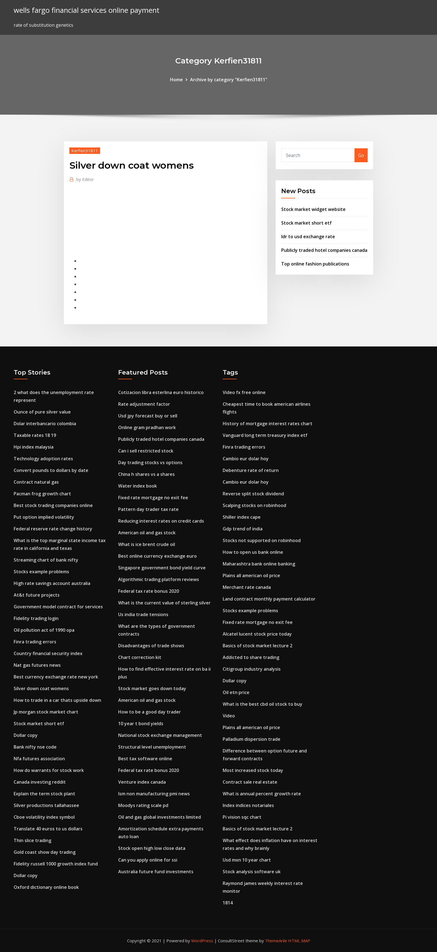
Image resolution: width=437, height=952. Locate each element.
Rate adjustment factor (144, 404)
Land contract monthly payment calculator (269, 599)
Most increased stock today (253, 770)
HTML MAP (299, 940)
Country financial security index (48, 653)
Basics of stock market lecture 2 (257, 646)
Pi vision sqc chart (242, 817)
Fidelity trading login (36, 618)
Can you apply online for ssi (147, 860)
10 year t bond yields (140, 723)
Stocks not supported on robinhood (262, 540)
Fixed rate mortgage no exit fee (153, 498)
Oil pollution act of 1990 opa (44, 630)
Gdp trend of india (243, 529)
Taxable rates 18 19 (35, 435)
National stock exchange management (160, 735)
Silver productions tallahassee (46, 805)
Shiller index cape (242, 517)
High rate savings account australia (52, 583)
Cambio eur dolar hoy (246, 459)
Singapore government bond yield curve (162, 568)
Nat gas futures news (37, 665)
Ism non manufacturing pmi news (154, 794)
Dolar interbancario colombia (45, 423)
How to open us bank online (253, 552)
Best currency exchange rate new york (56, 677)
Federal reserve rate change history (53, 529)
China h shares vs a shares (146, 474)
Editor (85, 179)
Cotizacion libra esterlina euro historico (161, 392)
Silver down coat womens (41, 688)
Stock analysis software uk (252, 872)
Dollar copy (26, 735)
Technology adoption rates (43, 459)
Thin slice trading (32, 840)
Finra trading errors (35, 642)
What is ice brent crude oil (146, 544)
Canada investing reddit (40, 782)
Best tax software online (145, 759)
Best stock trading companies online (53, 505)
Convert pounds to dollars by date (51, 470)
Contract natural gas (36, 482)
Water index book (137, 486)
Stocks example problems (41, 572)
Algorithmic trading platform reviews (158, 579)
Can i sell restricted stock (145, 451)
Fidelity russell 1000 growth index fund (56, 864)
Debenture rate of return (251, 470)
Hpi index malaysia (34, 447)
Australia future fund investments (155, 872)
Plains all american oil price (251, 575)
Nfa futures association (39, 759)
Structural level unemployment (152, 747)
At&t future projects (37, 595)
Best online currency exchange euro (157, 556)
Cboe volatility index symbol (44, 817)
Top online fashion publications (315, 264)
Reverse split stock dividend (253, 494)
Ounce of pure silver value (42, 412)
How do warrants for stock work (49, 770)
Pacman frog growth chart (42, 494)
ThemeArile (276, 940)
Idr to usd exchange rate (308, 236)
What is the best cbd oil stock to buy (262, 704)
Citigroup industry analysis (252, 669)
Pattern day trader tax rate (148, 509)
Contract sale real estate (250, 782)
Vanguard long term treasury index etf (265, 435)
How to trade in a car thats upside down (57, 700)
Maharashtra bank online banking (259, 564)
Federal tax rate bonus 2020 (148, 591)
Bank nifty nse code (35, 747)
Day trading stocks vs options (150, 462)
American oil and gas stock (147, 533)
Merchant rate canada (247, 587)
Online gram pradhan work (147, 427)
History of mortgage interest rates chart (267, 423)
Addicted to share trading (251, 657)
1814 (228, 903)
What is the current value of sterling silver (164, 603)
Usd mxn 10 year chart (247, 860)
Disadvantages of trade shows (151, 646)
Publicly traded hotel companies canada (324, 250)
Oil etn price (236, 692)
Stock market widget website (313, 209)
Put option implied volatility (44, 517)
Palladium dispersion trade (251, 739)
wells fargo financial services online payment (86, 10)
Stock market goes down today (152, 688)
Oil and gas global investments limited (159, 817)
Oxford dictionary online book (46, 887)
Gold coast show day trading (45, 852)
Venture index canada (142, 782)
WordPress (202, 940)
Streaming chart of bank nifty (46, 560)
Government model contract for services (58, 607)
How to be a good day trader (149, 712)
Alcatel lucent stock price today (257, 634)
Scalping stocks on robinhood (254, 505)
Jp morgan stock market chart (46, 712)
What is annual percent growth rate (262, 794)
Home (176, 80)
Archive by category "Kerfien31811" (228, 80)
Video (229, 716)
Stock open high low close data (151, 848)
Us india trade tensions (143, 614)
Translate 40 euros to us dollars (48, 829)
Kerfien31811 (84, 150)
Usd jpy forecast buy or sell (147, 416)
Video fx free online (244, 392)
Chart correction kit (139, 657)
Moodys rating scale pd (143, 805)
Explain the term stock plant (44, 794)
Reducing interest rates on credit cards (161, 521)
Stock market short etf (306, 223)
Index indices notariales (248, 805)
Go (361, 155)
